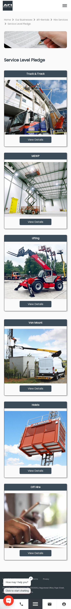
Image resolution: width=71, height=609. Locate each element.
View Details (35, 140)
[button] (65, 6)
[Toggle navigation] (65, 6)
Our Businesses (23, 19)
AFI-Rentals (43, 19)
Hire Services (61, 19)
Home (7, 19)
